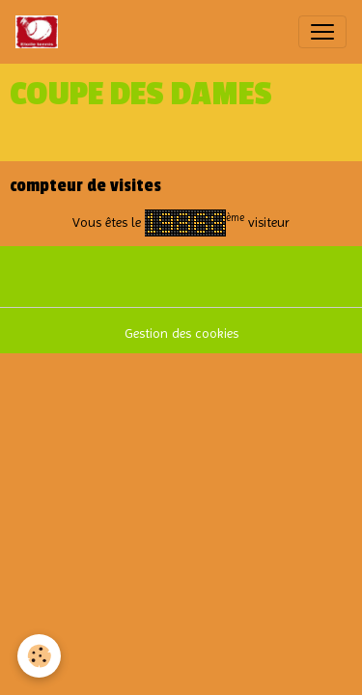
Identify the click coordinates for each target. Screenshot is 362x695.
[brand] (40, 31)
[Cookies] (39, 656)
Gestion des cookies (181, 333)
